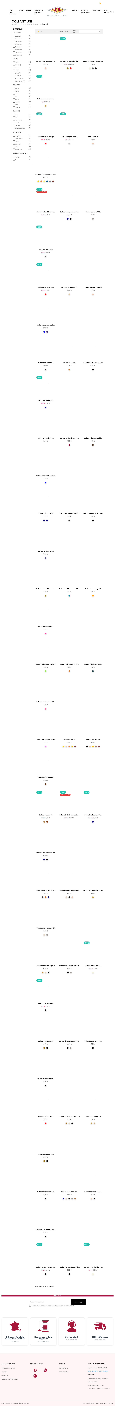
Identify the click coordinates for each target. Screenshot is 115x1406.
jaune (22, 99)
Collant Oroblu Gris (46, 250)
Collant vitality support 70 (45, 61)
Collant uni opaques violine (45, 740)
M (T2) (22, 68)
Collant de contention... (93, 1041)
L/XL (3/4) (22, 73)
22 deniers (22, 44)
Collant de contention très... (69, 1041)
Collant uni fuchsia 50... (45, 626)
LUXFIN (22, 123)
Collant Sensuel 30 (69, 740)
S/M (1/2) (22, 65)
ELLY (22, 117)
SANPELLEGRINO (22, 128)
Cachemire (22, 139)
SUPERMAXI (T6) (22, 81)
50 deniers (22, 52)
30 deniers (22, 47)
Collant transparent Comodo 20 (45, 1154)
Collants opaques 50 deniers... (69, 137)
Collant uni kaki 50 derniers (45, 589)
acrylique (22, 136)
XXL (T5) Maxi (22, 78)
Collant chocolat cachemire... (69, 363)
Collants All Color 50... (46, 400)
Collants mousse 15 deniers (93, 61)
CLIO (22, 115)
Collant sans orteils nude (93, 287)
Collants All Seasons (45, 1003)
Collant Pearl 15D (93, 137)
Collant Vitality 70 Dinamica (93, 890)
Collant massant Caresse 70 (69, 1116)
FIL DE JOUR (22, 120)
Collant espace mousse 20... (45, 928)
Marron (22, 102)
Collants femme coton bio (45, 853)
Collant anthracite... (45, 363)
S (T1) (22, 62)
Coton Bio (22, 144)
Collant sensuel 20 (45, 815)
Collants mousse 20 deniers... (93, 966)
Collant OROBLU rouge (46, 287)
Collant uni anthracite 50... (69, 513)
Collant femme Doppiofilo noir (69, 1267)
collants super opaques (45, 777)
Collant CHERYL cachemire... (69, 815)
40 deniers (22, 50)
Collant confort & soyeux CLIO (46, 966)
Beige (22, 88)
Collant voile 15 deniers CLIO (69, 966)
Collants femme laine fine (69, 61)
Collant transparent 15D (69, 287)
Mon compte (63, 1368)
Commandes (63, 1372)
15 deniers (22, 39)
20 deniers (22, 41)
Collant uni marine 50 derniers (45, 513)
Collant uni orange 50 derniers (93, 589)
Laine (22, 147)
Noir (22, 105)
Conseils (4, 1372)
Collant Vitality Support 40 (69, 890)
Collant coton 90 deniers (46, 212)
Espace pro (5, 1375)
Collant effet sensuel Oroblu (45, 174)
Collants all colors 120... (92, 815)
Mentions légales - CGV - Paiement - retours (98, 1403)
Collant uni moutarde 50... (69, 664)
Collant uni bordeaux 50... (69, 438)
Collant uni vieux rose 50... (45, 702)
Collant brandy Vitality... (45, 99)
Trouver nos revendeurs (9, 1379)
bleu (22, 94)
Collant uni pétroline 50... (93, 664)
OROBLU (22, 125)
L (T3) (22, 70)
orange (22, 107)
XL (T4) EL (22, 76)
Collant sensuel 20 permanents (93, 740)
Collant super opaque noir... (46, 1229)
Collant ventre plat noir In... (45, 1267)
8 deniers (22, 36)
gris (22, 97)
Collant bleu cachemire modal (45, 325)
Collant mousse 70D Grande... (93, 212)
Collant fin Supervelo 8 (93, 1116)
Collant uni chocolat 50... (93, 438)
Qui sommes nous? (8, 1368)
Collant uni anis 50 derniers (45, 664)
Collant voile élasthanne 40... (93, 1267)
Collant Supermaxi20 (45, 1041)
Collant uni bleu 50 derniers (46, 476)
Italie (22, 160)
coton (22, 141)
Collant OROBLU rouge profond (46, 137)
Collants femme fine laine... (45, 890)
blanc (22, 91)
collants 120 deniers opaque (93, 363)
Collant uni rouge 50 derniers (45, 1116)
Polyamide (22, 149)
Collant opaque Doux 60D (69, 212)
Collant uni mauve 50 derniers (45, 551)
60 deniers (22, 55)
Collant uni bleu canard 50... (69, 589)
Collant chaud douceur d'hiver (45, 1192)
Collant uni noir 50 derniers (93, 513)
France (22, 157)
